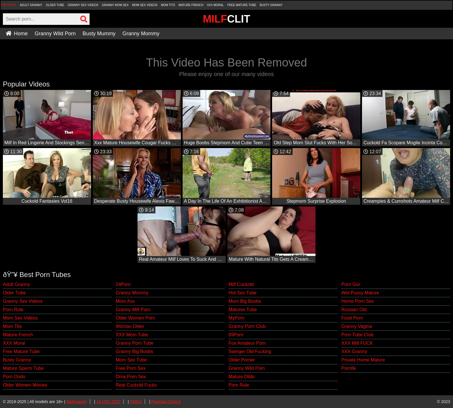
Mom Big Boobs (245, 301)
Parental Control (165, 401)
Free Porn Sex (131, 368)
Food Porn (352, 317)
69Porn (236, 334)
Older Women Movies (25, 385)
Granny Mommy (140, 33)
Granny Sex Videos (83, 5)
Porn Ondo (14, 376)
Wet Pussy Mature (360, 292)
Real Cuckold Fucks (136, 385)
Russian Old (354, 309)
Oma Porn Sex (131, 376)
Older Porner (242, 359)
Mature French (191, 5)
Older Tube (55, 5)
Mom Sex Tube (131, 359)
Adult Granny (31, 5)
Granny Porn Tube (135, 343)
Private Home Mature (363, 359)
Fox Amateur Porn (247, 343)
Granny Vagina (356, 326)
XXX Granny (354, 351)
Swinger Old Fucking (250, 351)
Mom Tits (168, 5)
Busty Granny (271, 5)
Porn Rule (13, 309)
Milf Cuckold (241, 284)
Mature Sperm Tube (23, 368)
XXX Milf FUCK (357, 343)
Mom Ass (125, 301)
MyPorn (236, 317)
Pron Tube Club (357, 334)
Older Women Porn (135, 317)
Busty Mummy (99, 33)
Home (17, 33)
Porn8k (348, 368)
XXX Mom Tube (132, 334)
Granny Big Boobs (134, 351)
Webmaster (76, 401)
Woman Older (130, 326)
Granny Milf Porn (133, 309)
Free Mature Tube (241, 5)
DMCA (136, 401)
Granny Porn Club (247, 326)
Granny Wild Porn (55, 33)
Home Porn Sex (357, 301)
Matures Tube (243, 309)
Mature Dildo (242, 376)
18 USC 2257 (108, 401)
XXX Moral (215, 5)
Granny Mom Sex (115, 5)
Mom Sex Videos (144, 5)
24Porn (123, 284)
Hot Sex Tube (243, 292)
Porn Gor (350, 284)
